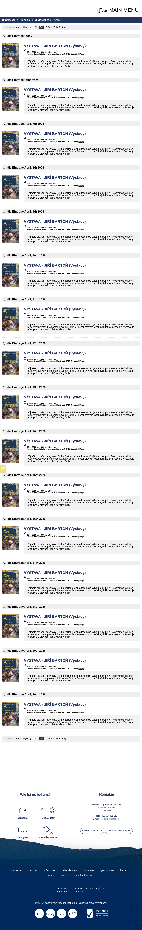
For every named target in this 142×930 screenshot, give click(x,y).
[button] (117, 10)
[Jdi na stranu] (31, 27)
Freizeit (24, 20)
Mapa (81, 54)
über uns (32, 870)
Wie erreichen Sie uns (92, 831)
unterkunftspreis (83, 875)
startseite (16, 870)
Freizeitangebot (40, 20)
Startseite (15, 8)
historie (51, 875)
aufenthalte (49, 870)
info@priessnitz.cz (110, 819)
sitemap (79, 891)
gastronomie (107, 870)
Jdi (41, 27)
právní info (61, 891)
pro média (62, 888)
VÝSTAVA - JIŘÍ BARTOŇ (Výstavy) (55, 46)
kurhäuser (88, 870)
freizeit (123, 870)
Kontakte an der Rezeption (119, 831)
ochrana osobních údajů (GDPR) (92, 888)
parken (64, 875)
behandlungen (69, 870)
